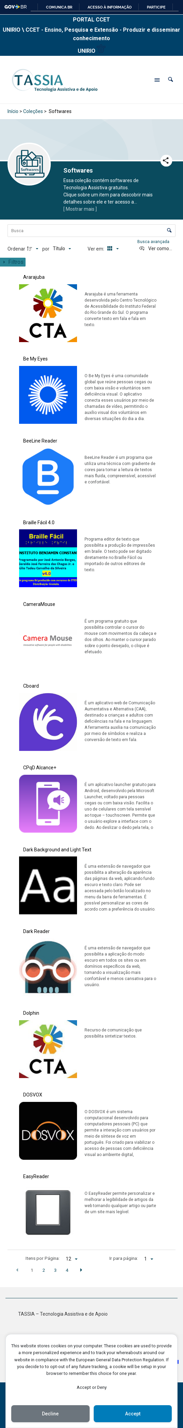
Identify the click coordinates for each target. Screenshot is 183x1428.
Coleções (33, 111)
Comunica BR (59, 7)
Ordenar (16, 249)
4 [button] (67, 1270)
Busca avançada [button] (153, 241)
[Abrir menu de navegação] (157, 79)
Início (12, 111)
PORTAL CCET (91, 19)
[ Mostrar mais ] (80, 209)
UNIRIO (91, 49)
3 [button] (55, 1270)
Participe (156, 7)
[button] (171, 79)
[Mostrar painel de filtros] (13, 262)
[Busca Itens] (91, 230)
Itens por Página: (43, 1258)
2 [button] (43, 1270)
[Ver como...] (155, 249)
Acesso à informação (110, 7)
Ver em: (96, 249)
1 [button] (32, 1270)
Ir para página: (123, 1258)
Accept (132, 1413)
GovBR (15, 6)
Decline (50, 1413)
